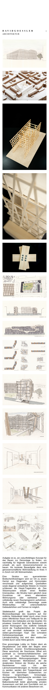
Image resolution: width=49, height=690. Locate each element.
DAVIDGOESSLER (18, 31)
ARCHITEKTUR (10, 34)
